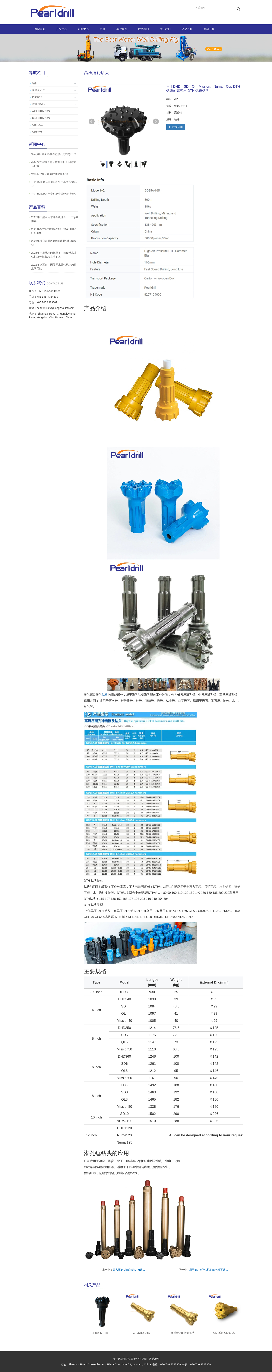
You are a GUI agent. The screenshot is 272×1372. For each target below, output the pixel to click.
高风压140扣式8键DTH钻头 (129, 1269)
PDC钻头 (37, 97)
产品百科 (187, 29)
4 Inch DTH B (100, 1332)
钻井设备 (37, 131)
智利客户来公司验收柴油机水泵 (49, 173)
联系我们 (143, 29)
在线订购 (176, 127)
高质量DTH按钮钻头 (183, 1332)
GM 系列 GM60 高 (224, 1332)
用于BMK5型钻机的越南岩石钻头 (208, 1269)
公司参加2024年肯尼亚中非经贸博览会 (54, 193)
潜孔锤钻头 (38, 104)
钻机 (105, 694)
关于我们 (165, 29)
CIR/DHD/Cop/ (141, 1332)
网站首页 (39, 29)
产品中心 (61, 29)
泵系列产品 (38, 90)
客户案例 (121, 29)
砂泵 (102, 29)
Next (156, 122)
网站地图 (154, 1358)
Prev (92, 122)
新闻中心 (83, 29)
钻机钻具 (37, 124)
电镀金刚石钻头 (41, 118)
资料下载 (209, 29)
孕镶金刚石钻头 (41, 111)
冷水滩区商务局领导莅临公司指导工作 (53, 154)
